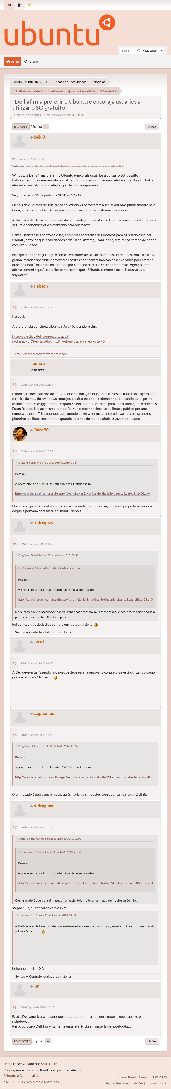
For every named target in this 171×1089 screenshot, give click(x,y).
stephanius (43, 713)
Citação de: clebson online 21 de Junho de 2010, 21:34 (48, 462)
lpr (36, 985)
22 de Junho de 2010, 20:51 (37, 451)
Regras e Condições (129, 1083)
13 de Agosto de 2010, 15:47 (37, 1007)
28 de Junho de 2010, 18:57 (37, 827)
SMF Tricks (49, 1063)
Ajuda (110, 1083)
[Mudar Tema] (30, 5)
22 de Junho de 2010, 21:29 (37, 543)
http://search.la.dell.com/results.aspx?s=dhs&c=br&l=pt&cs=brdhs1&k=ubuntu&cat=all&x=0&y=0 (58, 338)
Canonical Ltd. (30, 1075)
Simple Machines (46, 1082)
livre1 (38, 641)
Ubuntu (10, 1075)
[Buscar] (138, 51)
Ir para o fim (21, 126)
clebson (40, 285)
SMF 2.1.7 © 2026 (18, 1082)
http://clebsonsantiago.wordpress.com (41, 354)
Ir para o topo (22, 1041)
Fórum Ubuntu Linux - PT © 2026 (141, 1077)
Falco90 (41, 429)
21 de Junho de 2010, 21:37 (37, 384)
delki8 (39, 136)
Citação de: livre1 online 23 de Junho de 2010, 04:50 (47, 915)
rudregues (43, 522)
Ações (152, 127)
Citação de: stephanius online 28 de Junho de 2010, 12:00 (49, 838)
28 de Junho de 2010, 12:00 (37, 734)
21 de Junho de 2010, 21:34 (37, 307)
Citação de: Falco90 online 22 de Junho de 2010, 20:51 (48, 555)
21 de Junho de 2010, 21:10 (28, 158)
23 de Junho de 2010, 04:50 (37, 663)
